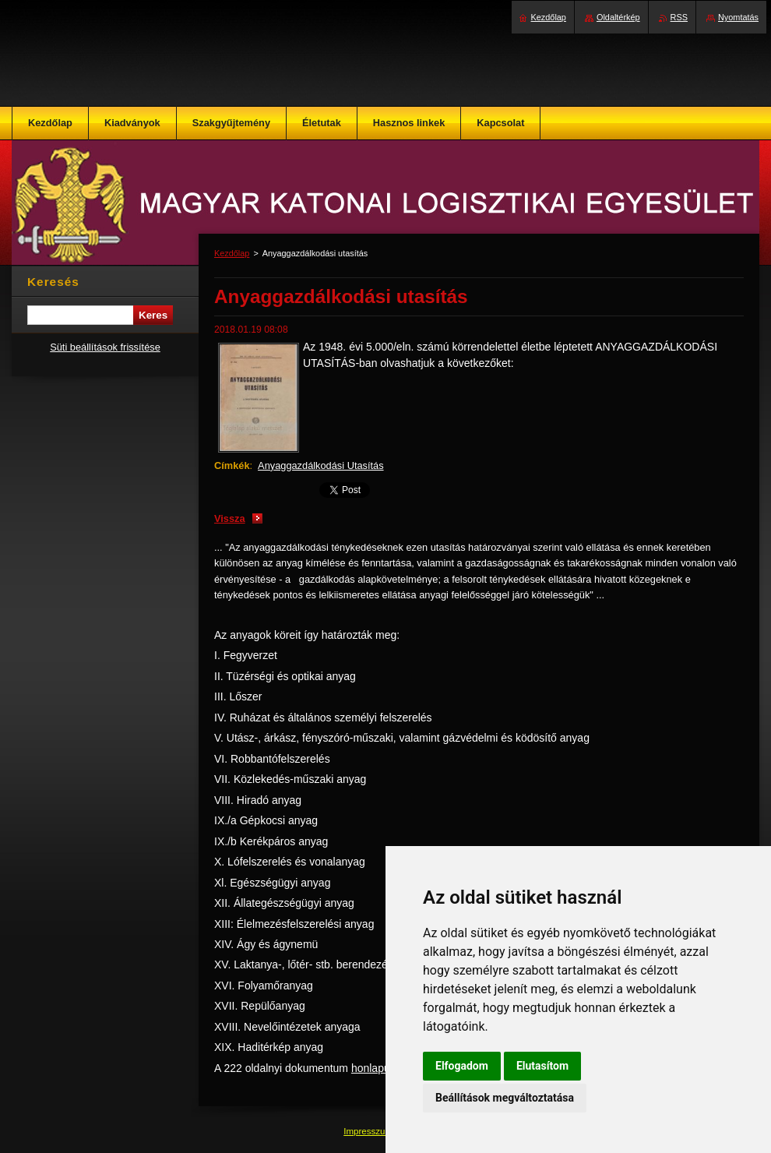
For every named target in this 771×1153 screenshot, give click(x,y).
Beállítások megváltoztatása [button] (504, 1097)
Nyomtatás (738, 17)
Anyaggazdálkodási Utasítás (320, 465)
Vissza (229, 518)
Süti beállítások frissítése (105, 347)
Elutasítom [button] (542, 1066)
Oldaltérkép (618, 17)
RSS (679, 17)
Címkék (232, 465)
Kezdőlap (231, 253)
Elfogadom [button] (461, 1066)
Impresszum (369, 1131)
